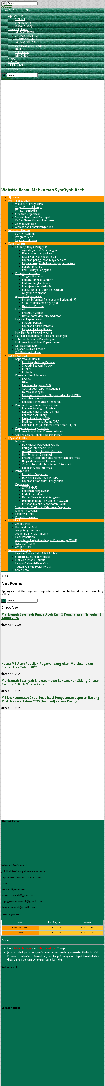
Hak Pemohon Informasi (37, 454)
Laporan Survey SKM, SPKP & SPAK (36, 553)
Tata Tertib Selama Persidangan (35, 339)
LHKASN (27, 372)
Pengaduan (22, 471)
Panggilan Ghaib (32, 266)
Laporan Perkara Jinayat (37, 329)
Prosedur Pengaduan (35, 474)
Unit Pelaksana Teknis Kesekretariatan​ (38, 434)
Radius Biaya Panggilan (36, 270)
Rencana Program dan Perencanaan (36, 405)
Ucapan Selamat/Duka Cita (31, 563)
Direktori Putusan (33, 306)
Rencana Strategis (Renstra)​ (39, 408)
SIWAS (12, 59)
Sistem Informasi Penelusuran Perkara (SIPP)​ (49, 299)
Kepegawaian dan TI (27, 359)
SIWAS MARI (29, 487)
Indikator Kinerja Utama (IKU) (40, 421)
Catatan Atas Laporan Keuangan (41, 388)
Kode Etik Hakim (32, 494)
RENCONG (21, 55)
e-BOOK (13, 68)
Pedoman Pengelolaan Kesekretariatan (39, 431)
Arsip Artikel (23, 547)
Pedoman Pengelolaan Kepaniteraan (37, 342)
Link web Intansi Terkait (30, 560)
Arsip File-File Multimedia (31, 533)
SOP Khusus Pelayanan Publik (40, 444)
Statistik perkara (32, 322)
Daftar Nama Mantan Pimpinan (34, 220)
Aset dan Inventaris (34, 398)
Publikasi (14, 520)
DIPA (25, 382)
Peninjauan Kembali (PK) (37, 286)
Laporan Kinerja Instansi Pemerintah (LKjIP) (49, 425)
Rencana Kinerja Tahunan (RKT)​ (41, 411)
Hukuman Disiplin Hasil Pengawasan (45, 500)
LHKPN (26, 369)
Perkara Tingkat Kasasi (36, 283)
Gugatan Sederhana (34, 293)
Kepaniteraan (16, 243)
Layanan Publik (17, 438)
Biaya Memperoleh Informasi (40, 461)
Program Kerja (24, 237)
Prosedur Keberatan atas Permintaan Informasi (51, 458)
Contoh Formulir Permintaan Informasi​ (46, 464)
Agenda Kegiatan (25, 223)
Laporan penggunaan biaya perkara (44, 260)
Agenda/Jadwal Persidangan (39, 250)
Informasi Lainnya (19, 550)
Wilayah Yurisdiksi (26, 210)
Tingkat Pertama (32, 276)
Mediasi (20, 309)
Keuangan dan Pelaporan (30, 375)
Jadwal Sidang (24, 26)
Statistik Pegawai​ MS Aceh (38, 365)
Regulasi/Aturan (25, 543)
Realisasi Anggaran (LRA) (37, 385)
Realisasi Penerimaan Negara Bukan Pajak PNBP (51, 395)
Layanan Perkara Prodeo (30, 349)
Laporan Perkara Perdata (37, 326)
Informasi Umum (19, 230)
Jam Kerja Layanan (26, 510)
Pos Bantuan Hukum (28, 352)
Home (13, 197)
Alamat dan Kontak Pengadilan (34, 227)
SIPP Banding (23, 22)
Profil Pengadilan (19, 200)
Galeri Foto (22, 570)
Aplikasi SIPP (16, 16)
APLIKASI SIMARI (25, 42)
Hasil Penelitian (25, 537)
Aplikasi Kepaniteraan (28, 296)
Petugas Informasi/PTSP (37, 448)
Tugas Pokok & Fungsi (28, 207)
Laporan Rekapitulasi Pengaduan (42, 481)
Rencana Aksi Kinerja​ (34, 415)
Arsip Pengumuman (27, 530)
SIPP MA (20, 19)
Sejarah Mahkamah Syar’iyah (32, 217)
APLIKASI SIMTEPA (26, 35)
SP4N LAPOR (16, 65)
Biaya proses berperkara (37, 253)
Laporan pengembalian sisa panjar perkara (48, 263)
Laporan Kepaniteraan (28, 319)
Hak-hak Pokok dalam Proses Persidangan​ (41, 336)
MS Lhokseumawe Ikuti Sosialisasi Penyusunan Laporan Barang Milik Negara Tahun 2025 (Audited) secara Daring (50, 699)
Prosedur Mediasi (33, 312)
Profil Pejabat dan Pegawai (38, 362)
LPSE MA (13, 62)
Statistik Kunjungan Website (32, 556)
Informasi (21, 441)
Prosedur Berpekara (27, 273)
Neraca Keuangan (33, 392)
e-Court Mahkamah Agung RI (40, 303)
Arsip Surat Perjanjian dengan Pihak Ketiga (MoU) (46, 540)
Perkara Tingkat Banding (37, 279)
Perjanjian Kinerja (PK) (36, 418)
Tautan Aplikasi (18, 29)
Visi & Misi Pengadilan (29, 204)
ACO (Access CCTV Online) (31, 45)
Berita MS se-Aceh (26, 527)
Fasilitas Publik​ (24, 514)
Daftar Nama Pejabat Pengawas (41, 497)
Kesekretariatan (18, 355)
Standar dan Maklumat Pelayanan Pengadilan (43, 507)
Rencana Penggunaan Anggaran (41, 401)
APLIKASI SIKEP (24, 32)
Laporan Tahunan (26, 240)
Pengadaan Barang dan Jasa (32, 428)
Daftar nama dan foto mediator (41, 316)
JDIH (18, 49)
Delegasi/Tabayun (26, 345)
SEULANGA (22, 52)
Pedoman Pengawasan (35, 491)
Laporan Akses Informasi (37, 467)
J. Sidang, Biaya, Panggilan (31, 247)
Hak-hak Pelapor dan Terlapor (41, 477)
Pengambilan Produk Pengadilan (42, 289)
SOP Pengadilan (25, 233)
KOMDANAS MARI (26, 39)
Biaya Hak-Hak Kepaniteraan (39, 256)
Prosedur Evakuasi (26, 517)
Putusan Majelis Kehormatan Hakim (44, 504)
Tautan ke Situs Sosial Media (33, 566)
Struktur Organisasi (27, 214)
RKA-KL (26, 378)
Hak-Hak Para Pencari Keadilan (34, 332)
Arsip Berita (22, 523)
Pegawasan (22, 484)
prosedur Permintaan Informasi (42, 451)
